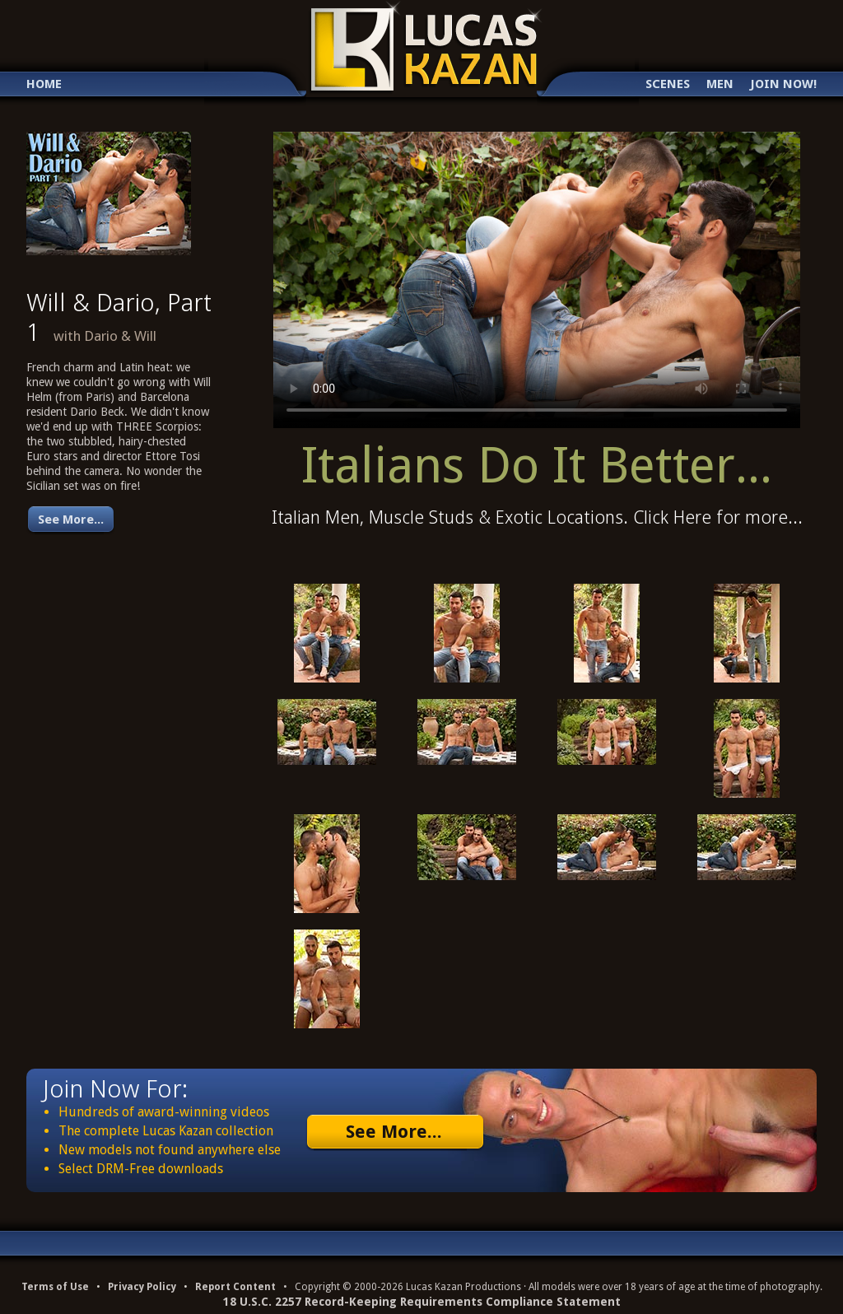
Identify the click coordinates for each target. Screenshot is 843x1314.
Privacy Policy (142, 1287)
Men (720, 84)
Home (44, 84)
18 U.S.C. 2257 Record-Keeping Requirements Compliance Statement (422, 1301)
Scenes (667, 84)
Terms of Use (55, 1287)
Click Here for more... (718, 517)
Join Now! (783, 84)
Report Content (235, 1287)
